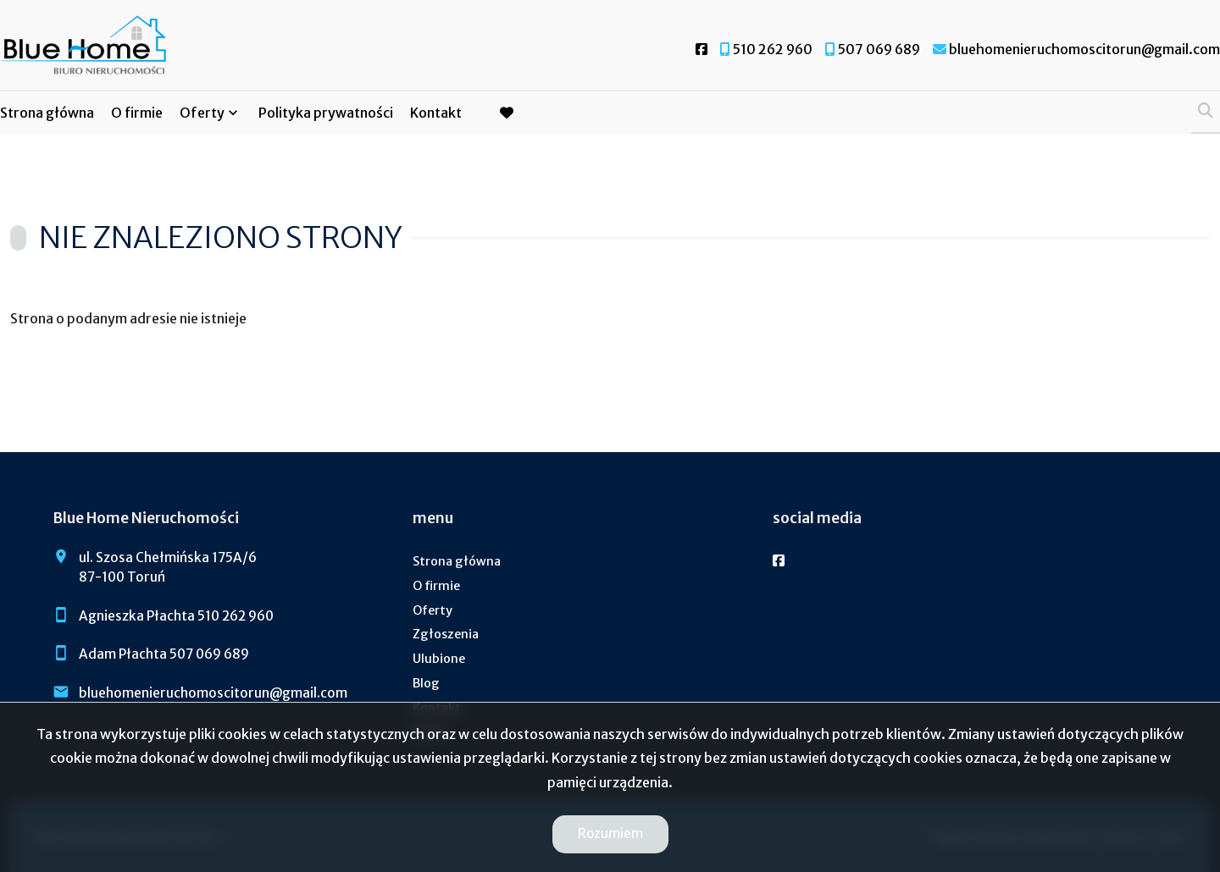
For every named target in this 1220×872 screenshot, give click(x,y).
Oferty (202, 112)
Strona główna (47, 112)
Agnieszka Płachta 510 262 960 (176, 616)
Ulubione (439, 658)
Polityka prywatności (325, 112)
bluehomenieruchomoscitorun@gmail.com (213, 693)
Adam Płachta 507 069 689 (164, 654)
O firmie (137, 112)
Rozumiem (610, 833)
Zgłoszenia (446, 634)
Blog (426, 683)
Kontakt (436, 112)
